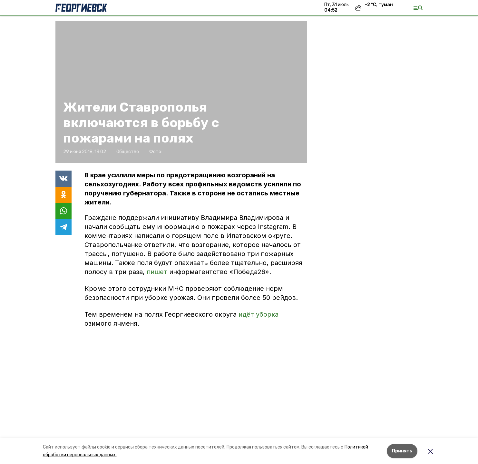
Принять (402, 451)
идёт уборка (258, 314)
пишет (158, 272)
